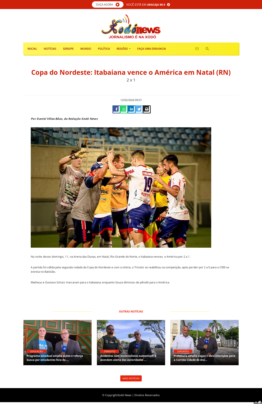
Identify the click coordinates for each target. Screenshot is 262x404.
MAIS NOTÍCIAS (131, 380)
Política (104, 49)
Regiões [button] (122, 49)
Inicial (32, 49)
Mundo (85, 49)
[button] (107, 4)
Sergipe (68, 49)
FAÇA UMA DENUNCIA (151, 49)
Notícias (50, 49)
